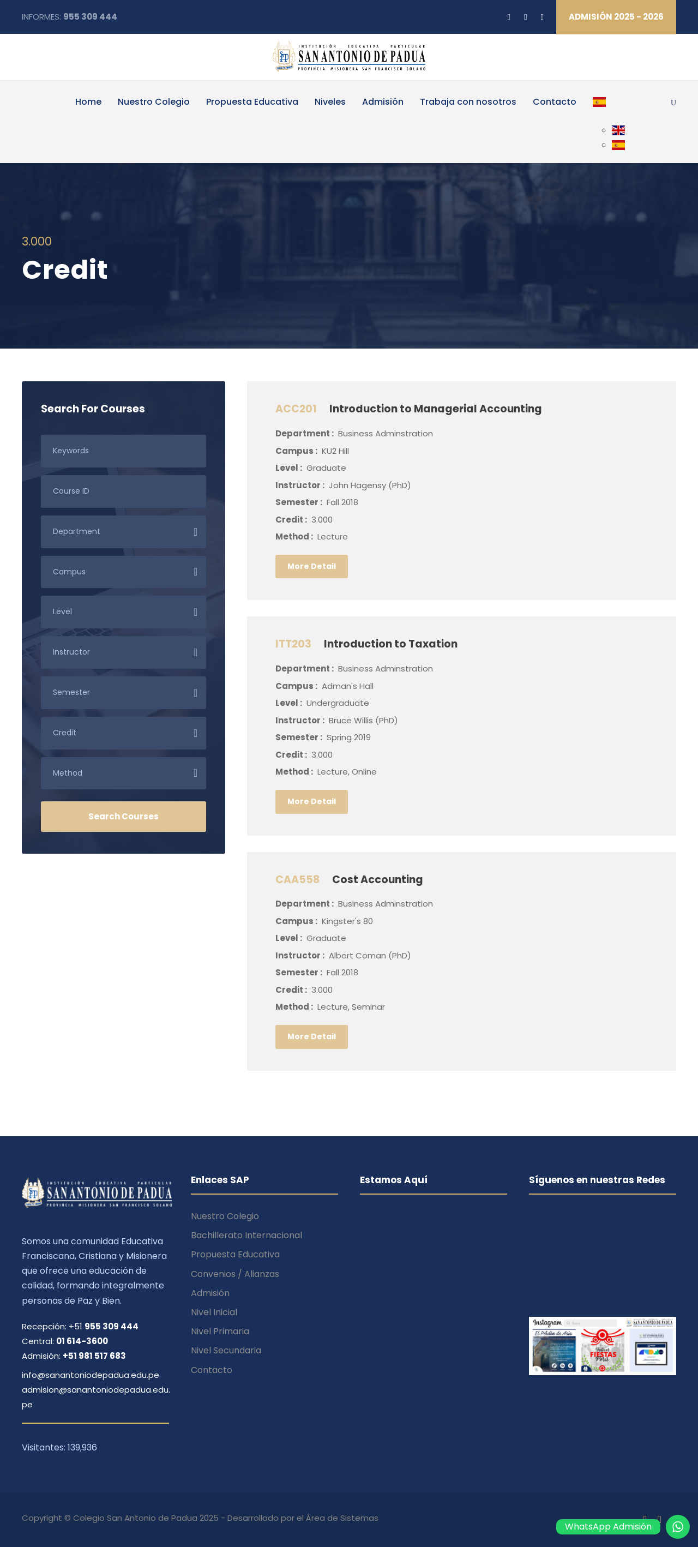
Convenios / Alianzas (235, 1274)
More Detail (311, 566)
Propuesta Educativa (252, 101)
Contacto (554, 101)
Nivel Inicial (214, 1312)
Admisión (383, 101)
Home (88, 101)
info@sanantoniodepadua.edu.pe (90, 1375)
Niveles (330, 101)
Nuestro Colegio (154, 101)
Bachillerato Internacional (246, 1235)
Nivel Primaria (220, 1331)
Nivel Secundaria (226, 1350)
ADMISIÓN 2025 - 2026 (616, 16)
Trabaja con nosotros (468, 101)
